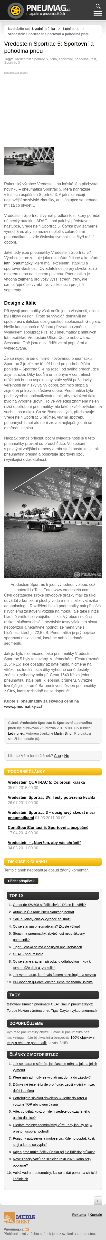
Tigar (55, 1010)
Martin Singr (63, 733)
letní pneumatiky (18, 263)
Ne (66, 756)
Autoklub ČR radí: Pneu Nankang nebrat (43, 912)
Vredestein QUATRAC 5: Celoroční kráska (46, 782)
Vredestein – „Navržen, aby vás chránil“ (44, 843)
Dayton (65, 1010)
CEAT (55, 1004)
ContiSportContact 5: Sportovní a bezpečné (48, 828)
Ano (57, 756)
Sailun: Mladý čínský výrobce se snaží (42, 919)
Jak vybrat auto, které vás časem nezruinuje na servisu (54, 975)
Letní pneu (71, 29)
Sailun (65, 1004)
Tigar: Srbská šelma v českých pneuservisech (47, 947)
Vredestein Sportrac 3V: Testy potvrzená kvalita (51, 797)
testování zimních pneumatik (28, 1004)
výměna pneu (40, 1010)
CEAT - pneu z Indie (28, 954)
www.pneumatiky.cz (22, 706)
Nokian (23, 1010)
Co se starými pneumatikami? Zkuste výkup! (46, 926)
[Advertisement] (45, 111)
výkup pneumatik (84, 1010)
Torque (12, 1010)
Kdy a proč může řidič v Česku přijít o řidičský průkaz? (54, 1152)
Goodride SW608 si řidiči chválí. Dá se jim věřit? (49, 905)
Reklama (79, 1215)
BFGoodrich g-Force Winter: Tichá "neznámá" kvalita (53, 982)
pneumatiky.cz (82, 1004)
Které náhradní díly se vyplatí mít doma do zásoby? (52, 1077)
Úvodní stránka (43, 29)
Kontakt (96, 1215)
